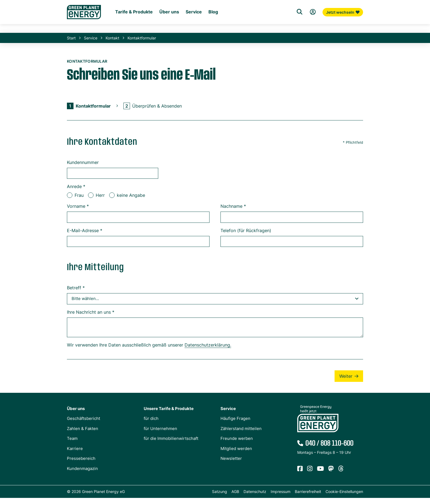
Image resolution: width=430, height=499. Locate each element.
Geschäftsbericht (83, 419)
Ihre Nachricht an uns (90, 313)
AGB (235, 492)
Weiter (345, 377)
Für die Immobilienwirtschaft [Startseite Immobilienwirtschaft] (199, 17)
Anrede (76, 187)
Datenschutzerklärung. (208, 346)
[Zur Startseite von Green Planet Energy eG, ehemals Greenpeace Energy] (84, 22)
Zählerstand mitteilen (241, 429)
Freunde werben (236, 439)
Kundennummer (83, 163)
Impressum (280, 492)
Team (72, 439)
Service (90, 39)
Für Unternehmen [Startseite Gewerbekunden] (151, 17)
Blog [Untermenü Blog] (213, 26)
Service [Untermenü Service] (194, 26)
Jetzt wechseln (343, 26)
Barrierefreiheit (308, 492)
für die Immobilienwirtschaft (171, 439)
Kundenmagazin (82, 469)
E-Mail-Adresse (84, 231)
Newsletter (231, 459)
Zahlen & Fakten (82, 429)
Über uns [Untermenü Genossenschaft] (169, 26)
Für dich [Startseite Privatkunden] (122, 17)
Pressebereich (81, 459)
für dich (151, 419)
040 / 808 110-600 (329, 444)
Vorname (78, 207)
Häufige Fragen (235, 419)
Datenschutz (255, 492)
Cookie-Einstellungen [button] (344, 492)
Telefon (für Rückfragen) (245, 231)
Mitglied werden (236, 449)
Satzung (219, 492)
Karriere (75, 449)
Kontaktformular (142, 39)
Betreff (76, 289)
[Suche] (299, 25)
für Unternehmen (160, 429)
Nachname (233, 207)
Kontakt (112, 39)
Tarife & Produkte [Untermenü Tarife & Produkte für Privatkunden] (134, 26)
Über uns (76, 409)
